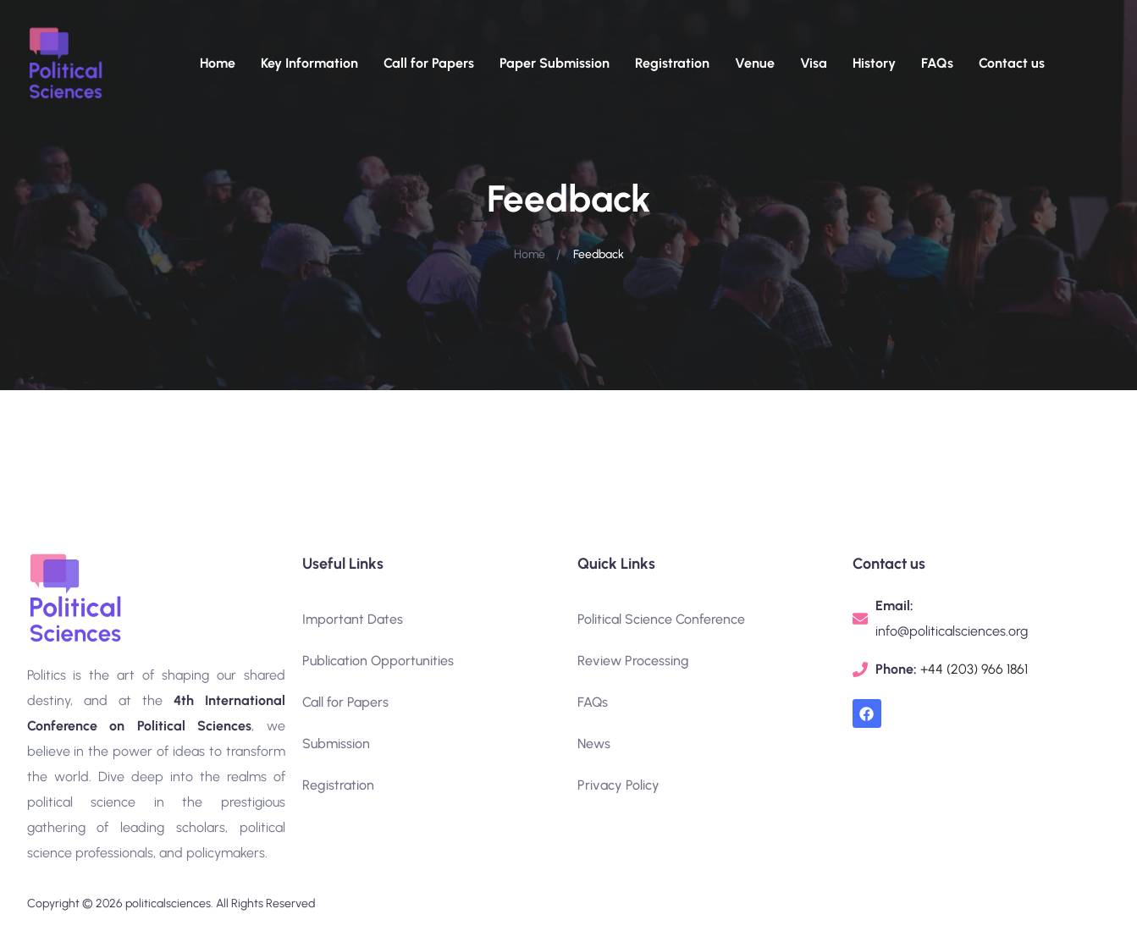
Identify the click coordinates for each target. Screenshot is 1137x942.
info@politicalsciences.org (951, 631)
